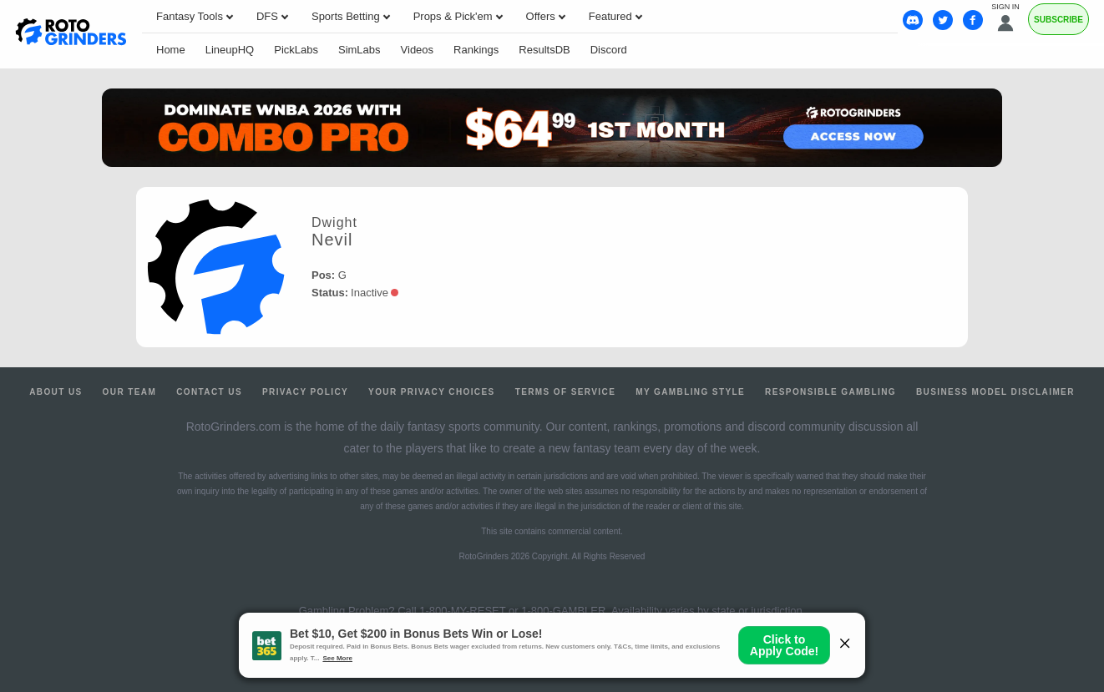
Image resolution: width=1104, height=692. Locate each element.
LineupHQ (230, 49)
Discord (608, 49)
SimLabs (359, 49)
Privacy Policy (305, 392)
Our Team (130, 392)
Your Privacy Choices (431, 392)
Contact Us (209, 392)
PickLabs (296, 49)
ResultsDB (544, 49)
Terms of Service (565, 392)
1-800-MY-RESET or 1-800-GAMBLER (512, 610)
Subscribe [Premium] (1058, 19)
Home (170, 49)
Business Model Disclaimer (995, 392)
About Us (55, 392)
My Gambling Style (690, 392)
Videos (417, 49)
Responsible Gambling (830, 392)
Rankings (476, 49)
